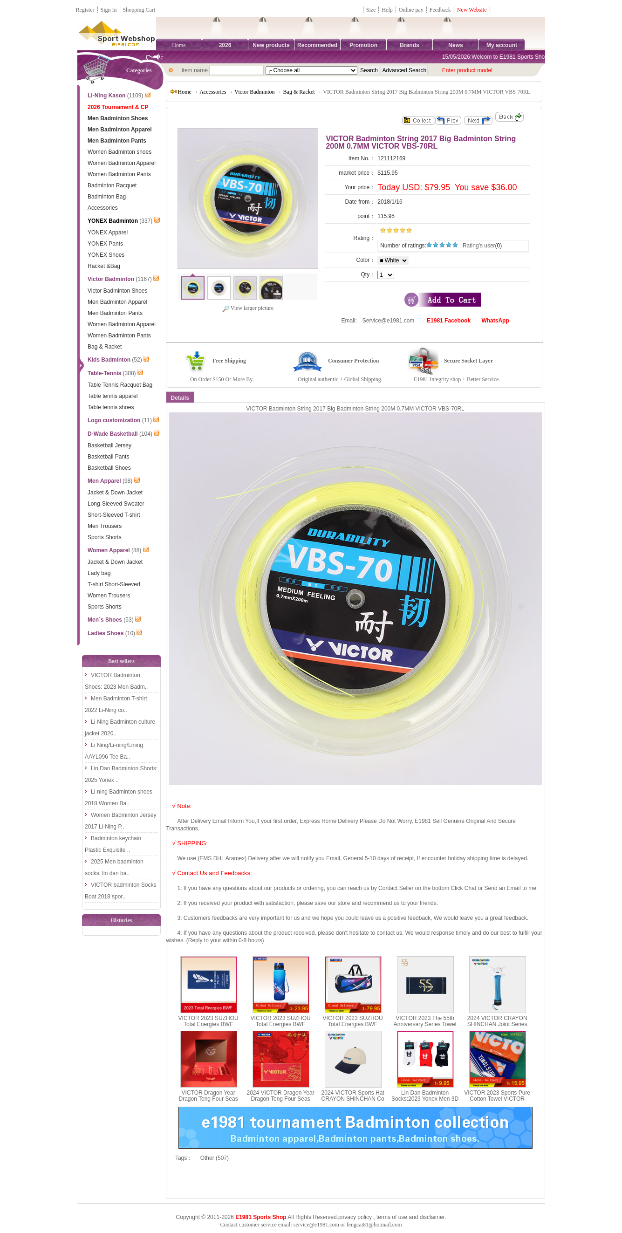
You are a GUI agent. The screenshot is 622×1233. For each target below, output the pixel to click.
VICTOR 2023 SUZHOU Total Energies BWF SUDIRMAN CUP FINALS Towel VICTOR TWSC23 (208, 1027)
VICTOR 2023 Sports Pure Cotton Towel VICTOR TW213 (497, 1098)
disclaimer (432, 1217)
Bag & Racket (299, 92)
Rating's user (479, 245)
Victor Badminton (254, 92)
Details (180, 398)
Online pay (411, 10)
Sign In (109, 10)
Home (178, 45)
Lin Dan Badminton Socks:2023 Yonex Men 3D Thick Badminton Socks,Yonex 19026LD (424, 1102)
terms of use (391, 1217)
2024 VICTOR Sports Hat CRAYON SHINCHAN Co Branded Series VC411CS (352, 1098)
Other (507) (214, 1158)
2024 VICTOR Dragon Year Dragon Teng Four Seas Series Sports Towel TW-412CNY (280, 1102)
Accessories (212, 92)
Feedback (441, 10)
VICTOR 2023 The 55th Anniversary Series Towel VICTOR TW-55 (425, 1024)
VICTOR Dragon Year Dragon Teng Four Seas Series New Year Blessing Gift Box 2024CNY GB (208, 1102)
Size (371, 10)
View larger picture (247, 308)
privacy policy (355, 1217)
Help (387, 10)
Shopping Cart (139, 10)
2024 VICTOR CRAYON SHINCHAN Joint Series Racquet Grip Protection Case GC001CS (497, 1027)
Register (85, 10)
